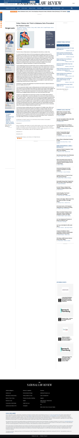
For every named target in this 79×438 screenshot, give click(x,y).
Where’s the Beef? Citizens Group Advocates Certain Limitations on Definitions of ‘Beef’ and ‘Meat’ (64, 213)
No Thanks (32, 1)
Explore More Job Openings (8, 126)
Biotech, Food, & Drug (10, 398)
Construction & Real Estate (11, 403)
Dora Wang (64, 221)
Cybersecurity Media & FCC (11, 405)
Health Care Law (26, 403)
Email (8, 85)
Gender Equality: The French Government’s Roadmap (63, 193)
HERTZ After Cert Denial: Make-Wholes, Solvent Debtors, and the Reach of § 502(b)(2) (64, 113)
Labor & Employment (44, 395)
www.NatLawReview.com (69, 421)
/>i (53, 44)
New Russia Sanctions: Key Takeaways (65, 155)
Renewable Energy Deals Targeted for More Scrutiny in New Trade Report (65, 182)
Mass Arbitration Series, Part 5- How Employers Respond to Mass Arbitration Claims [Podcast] (41, 11)
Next (69, 11)
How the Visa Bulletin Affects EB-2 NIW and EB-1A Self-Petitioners (65, 120)
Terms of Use (52, 414)
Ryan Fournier (60, 189)
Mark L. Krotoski (60, 164)
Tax (41, 404)
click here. (12, 432)
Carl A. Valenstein (67, 156)
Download (51, 44)
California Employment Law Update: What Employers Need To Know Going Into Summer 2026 (67, 358)
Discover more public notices (62, 89)
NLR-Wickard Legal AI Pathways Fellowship (10, 118)
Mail (49, 44)
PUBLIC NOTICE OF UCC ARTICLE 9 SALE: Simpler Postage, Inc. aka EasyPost (64, 80)
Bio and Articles (9, 51)
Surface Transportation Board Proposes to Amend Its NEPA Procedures (63, 133)
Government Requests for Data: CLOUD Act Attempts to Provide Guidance (64, 169)
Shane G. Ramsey (61, 115)
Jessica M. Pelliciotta (67, 177)
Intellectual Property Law (45, 393)
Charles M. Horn (67, 151)
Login (73, 3)
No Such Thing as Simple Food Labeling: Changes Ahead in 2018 (64, 188)
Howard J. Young (10, 65)
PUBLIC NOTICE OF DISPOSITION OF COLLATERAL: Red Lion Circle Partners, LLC (65, 54)
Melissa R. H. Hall (61, 151)
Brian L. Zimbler (60, 156)
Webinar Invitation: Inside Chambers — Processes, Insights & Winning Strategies (67, 339)
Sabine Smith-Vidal (61, 195)
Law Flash (25, 28)
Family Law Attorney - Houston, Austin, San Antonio (10, 122)
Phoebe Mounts (60, 240)
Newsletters (32, 8)
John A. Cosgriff (10, 103)
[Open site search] (71, 8)
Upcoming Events (61, 282)
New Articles (1, 17)
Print (47, 44)
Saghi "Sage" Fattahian (68, 227)
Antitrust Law (8, 393)
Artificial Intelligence (9, 390)
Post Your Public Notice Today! (63, 45)
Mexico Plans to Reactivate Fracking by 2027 (65, 140)
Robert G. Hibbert (61, 215)
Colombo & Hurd (60, 121)
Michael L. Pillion (61, 177)
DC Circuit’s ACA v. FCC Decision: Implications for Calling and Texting (64, 207)
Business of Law (9, 400)
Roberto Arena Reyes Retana (63, 141)
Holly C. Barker (10, 84)
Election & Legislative (27, 390)
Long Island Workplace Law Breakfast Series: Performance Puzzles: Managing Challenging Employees (67, 299)
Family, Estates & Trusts (27, 395)
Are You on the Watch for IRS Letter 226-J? (64, 226)
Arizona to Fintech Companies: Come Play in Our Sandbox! (65, 150)
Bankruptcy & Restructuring (11, 395)
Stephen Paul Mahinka (61, 183)
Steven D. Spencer (61, 234)
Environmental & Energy (27, 393)
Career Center (47, 8)
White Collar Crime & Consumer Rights (47, 407)
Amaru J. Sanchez (67, 215)
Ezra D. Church (66, 208)
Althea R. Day (67, 234)
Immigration (25, 405)
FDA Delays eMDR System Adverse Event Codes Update (64, 239)
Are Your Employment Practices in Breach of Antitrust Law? (64, 220)
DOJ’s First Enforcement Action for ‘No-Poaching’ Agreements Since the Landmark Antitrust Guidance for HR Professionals (65, 161)
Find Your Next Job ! (9, 111)
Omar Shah (60, 221)
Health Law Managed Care (49, 36)
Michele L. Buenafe (67, 240)
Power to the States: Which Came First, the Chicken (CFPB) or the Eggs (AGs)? (65, 200)
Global (24, 400)
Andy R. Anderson (61, 227)
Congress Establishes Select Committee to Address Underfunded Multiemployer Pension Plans (65, 232)
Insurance (42, 390)
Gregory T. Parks (61, 208)
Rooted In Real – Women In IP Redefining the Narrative (67, 319)
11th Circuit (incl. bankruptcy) (49, 39)
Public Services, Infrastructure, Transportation (46, 401)
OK (28, 1)
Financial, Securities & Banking (29, 398)
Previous (68, 11)
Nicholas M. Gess (61, 202)
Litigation (42, 398)
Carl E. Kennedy (60, 128)
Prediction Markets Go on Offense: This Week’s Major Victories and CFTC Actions (65, 126)
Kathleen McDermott (10, 45)
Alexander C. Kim (67, 128)
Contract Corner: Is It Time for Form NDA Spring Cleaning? (64, 176)
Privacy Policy (58, 414)
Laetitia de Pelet (67, 195)
